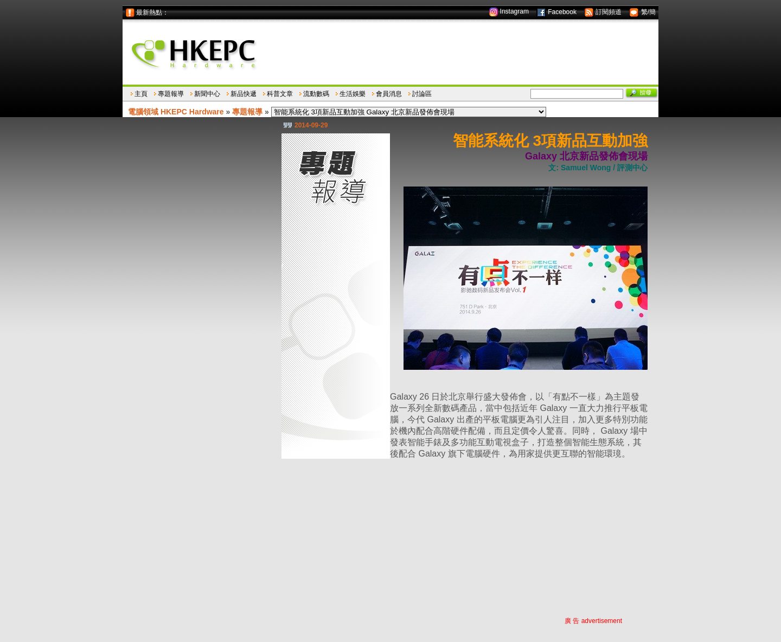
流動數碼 (316, 94)
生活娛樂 (353, 94)
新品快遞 (244, 94)
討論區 (422, 94)
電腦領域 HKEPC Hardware (176, 111)
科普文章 (280, 94)
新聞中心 (207, 94)
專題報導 (171, 94)
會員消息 (389, 94)
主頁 (141, 94)
